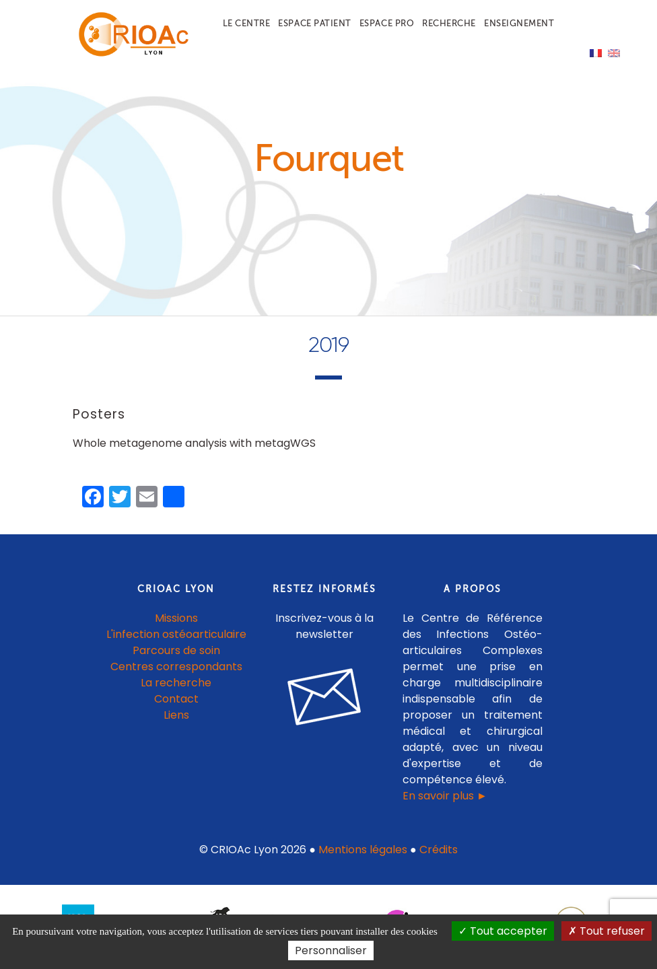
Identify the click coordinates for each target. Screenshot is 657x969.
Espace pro (386, 23)
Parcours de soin (176, 657)
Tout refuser (606, 931)
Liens (176, 721)
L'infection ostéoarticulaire (176, 641)
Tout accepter (502, 931)
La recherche (176, 689)
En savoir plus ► (445, 802)
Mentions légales (362, 856)
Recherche (449, 23)
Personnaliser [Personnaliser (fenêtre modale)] (331, 950)
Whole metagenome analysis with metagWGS (194, 450)
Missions (176, 625)
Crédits (438, 856)
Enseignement (519, 23)
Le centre (247, 23)
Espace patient (314, 23)
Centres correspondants (176, 673)
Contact (176, 705)
